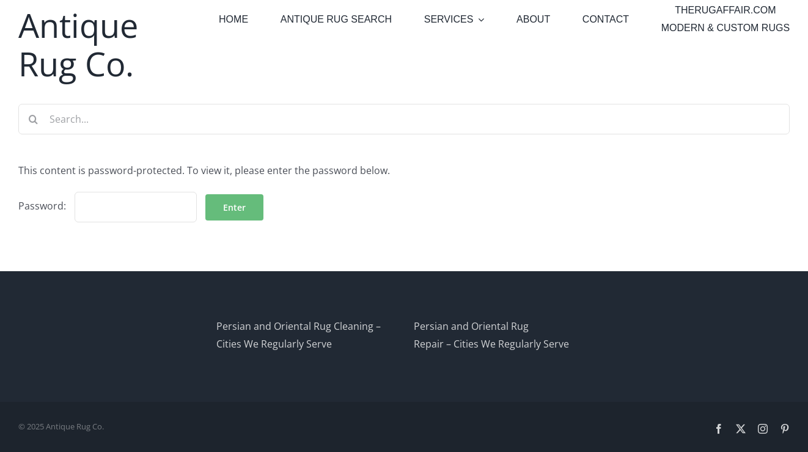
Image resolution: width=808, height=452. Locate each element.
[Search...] (404, 119)
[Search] (33, 119)
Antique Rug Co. (78, 44)
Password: (107, 206)
